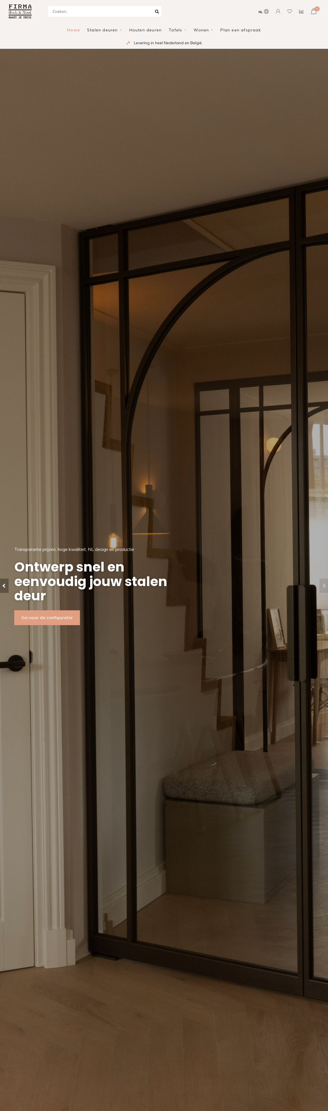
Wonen (201, 30)
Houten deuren (145, 30)
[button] (4, 586)
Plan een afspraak (240, 30)
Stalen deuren (102, 30)
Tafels (175, 30)
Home (73, 30)
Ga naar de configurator (47, 617)
